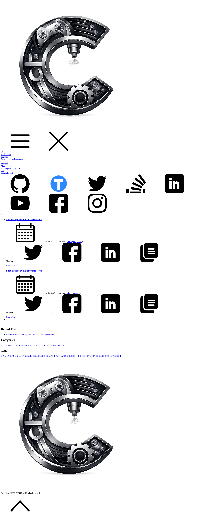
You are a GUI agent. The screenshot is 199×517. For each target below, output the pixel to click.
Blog (3, 152)
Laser (20, 168)
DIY (3, 168)
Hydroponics (76, 242)
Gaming (4, 161)
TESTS (61, 345)
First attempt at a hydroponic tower (24, 270)
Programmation (7, 159)
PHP (84, 356)
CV (2, 170)
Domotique (18, 159)
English (10, 173)
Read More (10, 266)
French (4, 173)
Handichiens (6, 154)
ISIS (78, 356)
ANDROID (28, 356)
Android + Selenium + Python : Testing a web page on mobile (31, 334)
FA (57, 356)
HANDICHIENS (50, 345)
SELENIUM (103, 356)
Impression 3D (11, 168)
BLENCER (40, 356)
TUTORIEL (115, 356)
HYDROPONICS (9, 345)
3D (39, 345)
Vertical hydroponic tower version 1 (24, 219)
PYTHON (92, 356)
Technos (5, 157)
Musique (4, 164)
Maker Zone (7, 166)
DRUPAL (50, 356)
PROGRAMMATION (27, 345)
